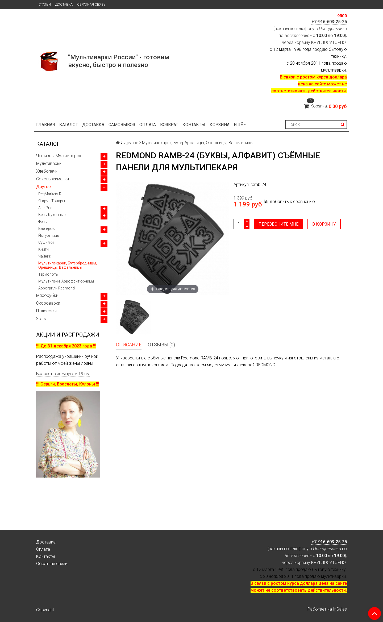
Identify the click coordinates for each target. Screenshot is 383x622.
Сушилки (46, 242)
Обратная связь (91, 4)
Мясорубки (47, 295)
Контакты (193, 124)
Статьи (45, 4)
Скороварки (48, 303)
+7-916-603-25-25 (329, 21)
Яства (42, 318)
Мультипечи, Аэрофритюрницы (66, 281)
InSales (340, 609)
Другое (43, 186)
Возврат (169, 124)
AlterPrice (46, 208)
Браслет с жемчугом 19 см (63, 373)
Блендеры (46, 228)
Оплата (147, 124)
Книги (43, 249)
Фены (42, 221)
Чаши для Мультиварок (58, 155)
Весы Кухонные (51, 215)
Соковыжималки (52, 178)
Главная (45, 124)
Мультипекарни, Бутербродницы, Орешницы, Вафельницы (67, 265)
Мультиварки (48, 163)
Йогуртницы (49, 235)
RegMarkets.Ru (51, 194)
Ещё (240, 124)
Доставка (64, 4)
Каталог (68, 124)
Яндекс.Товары (51, 201)
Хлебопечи (46, 171)
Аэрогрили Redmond (56, 288)
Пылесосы (46, 310)
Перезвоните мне (278, 224)
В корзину (324, 224)
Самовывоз (122, 124)
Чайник (44, 256)
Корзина (220, 124)
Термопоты (48, 274)
